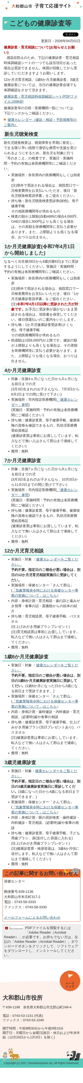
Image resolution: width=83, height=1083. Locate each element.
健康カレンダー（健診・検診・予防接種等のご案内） (40, 122)
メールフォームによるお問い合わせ (32, 917)
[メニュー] (41, 1074)
